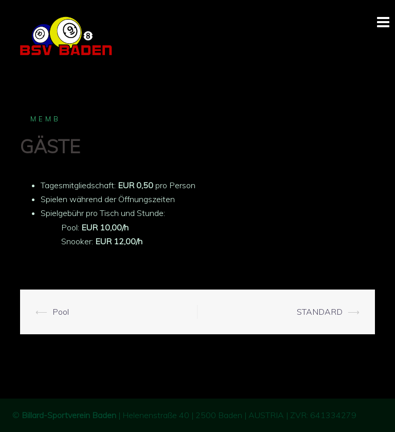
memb (45, 119)
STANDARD (320, 312)
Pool (60, 312)
